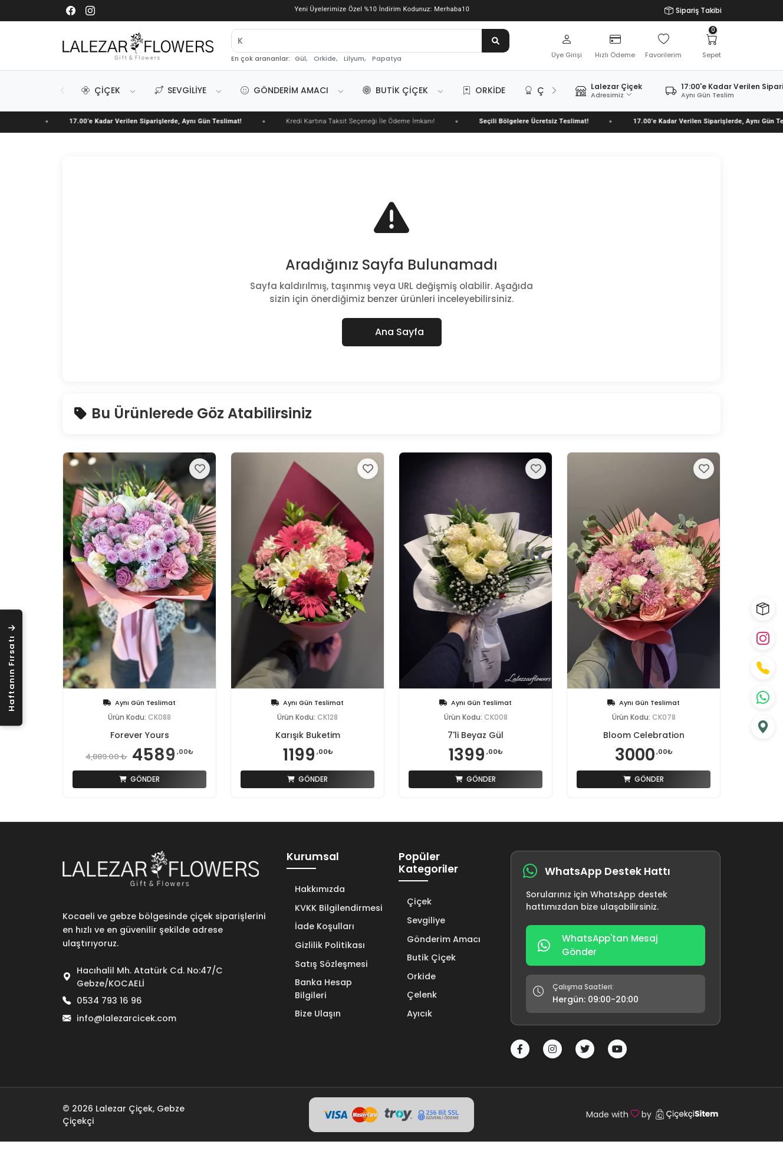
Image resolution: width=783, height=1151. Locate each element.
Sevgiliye (180, 90)
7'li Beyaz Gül (476, 735)
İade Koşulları (320, 926)
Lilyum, (355, 58)
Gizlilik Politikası (326, 945)
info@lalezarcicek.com (126, 1018)
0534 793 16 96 (109, 1000)
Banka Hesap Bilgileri (319, 988)
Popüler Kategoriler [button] (428, 863)
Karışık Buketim (307, 735)
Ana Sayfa (392, 332)
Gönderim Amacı (284, 90)
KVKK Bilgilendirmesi (335, 908)
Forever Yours (139, 735)
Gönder (139, 779)
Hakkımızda (316, 889)
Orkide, (325, 58)
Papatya (387, 58)
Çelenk (418, 995)
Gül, (301, 58)
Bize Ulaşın (314, 1013)
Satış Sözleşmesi (327, 964)
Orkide (483, 90)
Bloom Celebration (644, 735)
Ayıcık (415, 1013)
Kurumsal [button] (313, 857)
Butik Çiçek (395, 90)
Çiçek (100, 90)
